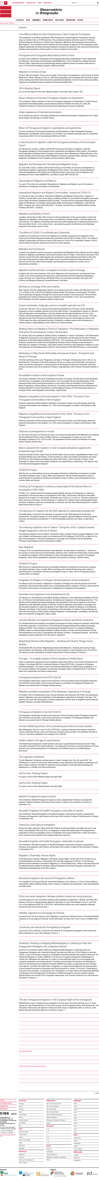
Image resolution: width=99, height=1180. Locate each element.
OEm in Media (78, 1149)
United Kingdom (23, 1120)
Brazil (20, 1106)
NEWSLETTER (31, 3)
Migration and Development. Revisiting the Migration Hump (48, 164)
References (22, 1154)
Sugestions (4, 1106)
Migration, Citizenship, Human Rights (37, 855)
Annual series (23, 1134)
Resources (23, 1151)
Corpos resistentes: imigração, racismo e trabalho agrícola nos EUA (52, 305)
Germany (21, 1103)
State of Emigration (51, 1117)
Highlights (36, 20)
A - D (47, 1129)
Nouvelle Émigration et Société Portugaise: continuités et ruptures (51, 810)
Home (2, 1100)
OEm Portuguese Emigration (54, 1114)
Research (21, 1157)
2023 (75, 1110)
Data (28, 20)
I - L (47, 1134)
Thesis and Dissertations (26, 1160)
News (76, 1135)
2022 (75, 1112)
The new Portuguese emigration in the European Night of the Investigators (55, 999)
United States (22, 1114)
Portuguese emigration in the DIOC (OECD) (40, 677)
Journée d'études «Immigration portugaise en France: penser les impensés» (56, 620)
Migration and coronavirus (32, 249)
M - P (47, 1137)
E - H (47, 1132)
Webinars (49, 1149)
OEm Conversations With (53, 1103)
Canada (21, 1109)
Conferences (49, 1152)
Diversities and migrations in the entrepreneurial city (44, 594)
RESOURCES (48, 3)
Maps (20, 1143)
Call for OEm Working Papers (33, 773)
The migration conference (31, 756)
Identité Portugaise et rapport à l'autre (37, 796)
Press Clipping (23, 1163)
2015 (75, 1132)
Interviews (59, 20)
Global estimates (24, 1132)
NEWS (39, 3)
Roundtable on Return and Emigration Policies (41, 375)
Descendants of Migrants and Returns (37, 180)
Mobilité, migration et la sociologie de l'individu (41, 913)
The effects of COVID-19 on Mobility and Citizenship (44, 232)
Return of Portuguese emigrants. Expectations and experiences (50, 128)
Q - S (47, 1140)
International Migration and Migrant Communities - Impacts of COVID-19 (55, 192)
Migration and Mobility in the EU (34, 213)
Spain (20, 1112)
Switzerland (22, 1123)
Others (48, 1123)
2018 (75, 1123)
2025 (75, 1106)
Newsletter (4, 1109)
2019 (75, 1121)
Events (80, 20)
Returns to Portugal (24, 1140)
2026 (75, 1103)
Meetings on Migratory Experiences (56, 1157)
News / (7, 23)
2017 (75, 1126)
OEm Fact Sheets (51, 1109)
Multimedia (70, 20)
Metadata (21, 1148)
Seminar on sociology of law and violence (39, 286)
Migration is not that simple (32, 71)
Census (21, 1137)
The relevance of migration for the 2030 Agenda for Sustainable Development (57, 510)
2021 (75, 1115)
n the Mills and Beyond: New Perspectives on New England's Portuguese (54, 34)
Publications (48, 20)
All (19, 1125)
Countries (22, 1101)
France (21, 1117)
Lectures (76, 1155)
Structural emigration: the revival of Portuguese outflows (46, 878)
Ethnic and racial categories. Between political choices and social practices (55, 896)
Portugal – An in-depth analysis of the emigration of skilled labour (51, 658)
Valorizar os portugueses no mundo (36, 431)
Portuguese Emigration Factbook (55, 1120)
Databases (22, 1145)
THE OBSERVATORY (18, 3)
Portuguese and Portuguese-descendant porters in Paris (46, 55)
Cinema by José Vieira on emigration (37, 824)
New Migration (26, 547)
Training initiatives (51, 1154)
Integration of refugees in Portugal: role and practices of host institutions (54, 580)
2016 (75, 1129)
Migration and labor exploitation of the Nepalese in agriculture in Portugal (55, 691)
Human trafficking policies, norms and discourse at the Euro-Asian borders (55, 726)
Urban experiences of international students (40, 112)
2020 (75, 1118)
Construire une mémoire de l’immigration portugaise (44, 927)
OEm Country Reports (52, 1106)
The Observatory (6, 1103)
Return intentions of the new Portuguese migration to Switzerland (51, 98)
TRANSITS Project (28, 470)
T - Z (47, 1143)
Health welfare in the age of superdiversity (39, 740)
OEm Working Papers (52, 1112)
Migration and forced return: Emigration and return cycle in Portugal (52, 270)
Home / (2, 23)
